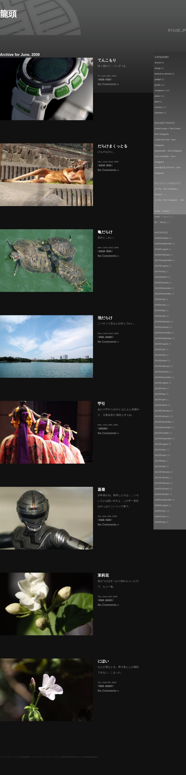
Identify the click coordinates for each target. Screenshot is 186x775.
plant (157, 101)
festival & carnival (163, 74)
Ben (182, 200)
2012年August (161, 444)
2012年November (163, 427)
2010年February (162, 483)
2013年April (160, 399)
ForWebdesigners (89, 757)
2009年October (162, 494)
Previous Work (10, 30)
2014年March (161, 360)
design (158, 68)
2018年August (161, 249)
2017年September (163, 260)
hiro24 (166, 211)
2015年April (160, 316)
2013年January (162, 416)
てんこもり (107, 60)
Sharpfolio (25, 757)
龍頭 (8, 14)
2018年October (162, 238)
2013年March (161, 405)
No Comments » (108, 84)
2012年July (160, 450)
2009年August (161, 505)
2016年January (162, 282)
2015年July (160, 299)
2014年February (162, 366)
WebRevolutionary (70, 757)
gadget (158, 79)
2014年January (162, 372)
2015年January (162, 327)
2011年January (162, 477)
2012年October (162, 433)
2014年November (163, 333)
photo (108, 79)
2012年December (163, 422)
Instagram (159, 90)
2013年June (160, 388)
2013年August (161, 383)
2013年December (163, 377)
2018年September (163, 243)
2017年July (160, 271)
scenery (109, 337)
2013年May (160, 394)
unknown (103, 428)
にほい (103, 661)
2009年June (160, 516)
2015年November (163, 294)
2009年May (160, 522)
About (33, 30)
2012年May (160, 461)
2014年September (163, 338)
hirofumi (158, 194)
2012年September (163, 438)
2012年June (160, 455)
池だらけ (105, 318)
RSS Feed (53, 30)
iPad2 (157, 211)
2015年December (163, 288)
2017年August (161, 266)
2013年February (162, 411)
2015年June (160, 305)
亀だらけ (105, 232)
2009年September (163, 500)
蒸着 (101, 489)
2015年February (162, 321)
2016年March (161, 277)
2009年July (160, 511)
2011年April (160, 466)
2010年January (162, 489)
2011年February (162, 472)
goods (102, 79)
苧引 (101, 404)
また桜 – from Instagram (166, 189)
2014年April (160, 355)
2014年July (160, 349)
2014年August (161, 344)
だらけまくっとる (112, 146)
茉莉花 (103, 575)
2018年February (162, 255)
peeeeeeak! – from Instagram (168, 151)
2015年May (160, 310)
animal (102, 165)
